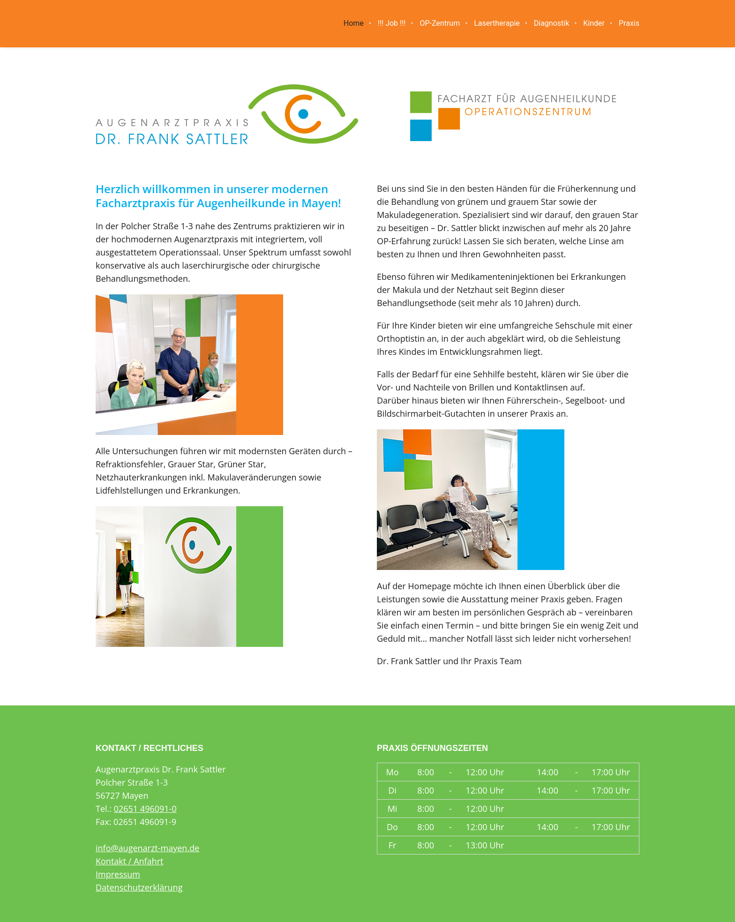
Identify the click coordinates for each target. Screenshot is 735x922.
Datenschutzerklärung (139, 887)
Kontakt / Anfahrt (129, 861)
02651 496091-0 (145, 808)
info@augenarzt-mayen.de (147, 848)
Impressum (118, 874)
